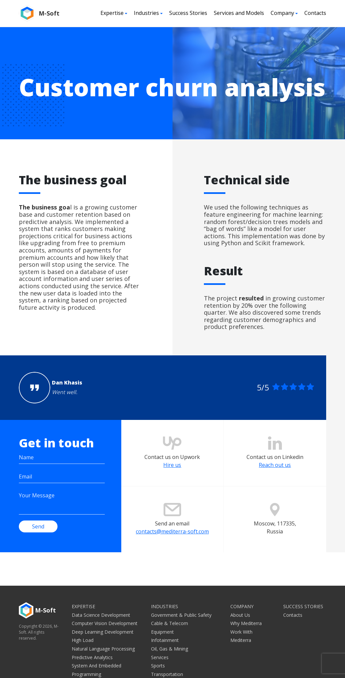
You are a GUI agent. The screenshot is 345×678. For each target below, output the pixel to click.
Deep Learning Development (103, 632)
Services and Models (239, 13)
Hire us (172, 466)
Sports (158, 665)
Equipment (162, 632)
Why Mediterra (246, 623)
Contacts (315, 13)
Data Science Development (101, 615)
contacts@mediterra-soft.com (172, 532)
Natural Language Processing (103, 649)
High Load (83, 640)
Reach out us (275, 466)
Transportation (167, 674)
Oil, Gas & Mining (169, 649)
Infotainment (165, 640)
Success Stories (188, 13)
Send (38, 526)
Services (160, 657)
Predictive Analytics (92, 657)
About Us (240, 615)
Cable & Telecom (169, 623)
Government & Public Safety (181, 615)
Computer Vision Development (104, 623)
